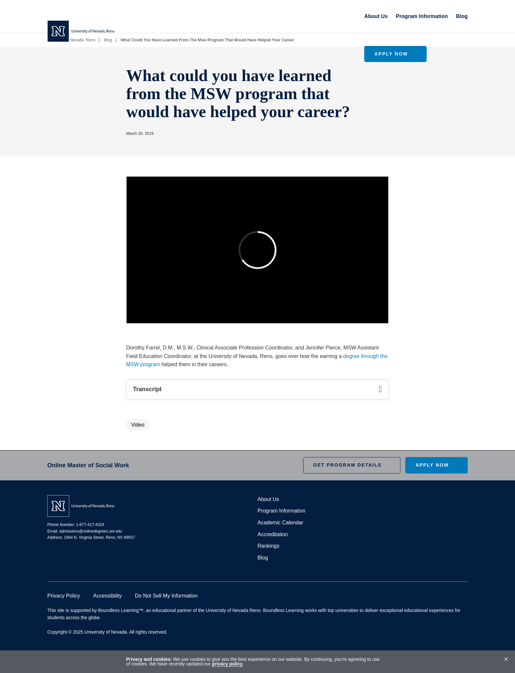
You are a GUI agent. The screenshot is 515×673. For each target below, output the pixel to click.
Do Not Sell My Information (166, 596)
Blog (386, 16)
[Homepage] (80, 16)
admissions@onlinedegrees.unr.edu (90, 531)
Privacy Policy (63, 596)
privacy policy (227, 663)
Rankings (269, 546)
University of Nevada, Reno (71, 40)
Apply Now (432, 16)
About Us (300, 16)
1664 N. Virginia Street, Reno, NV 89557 (99, 537)
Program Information (346, 16)
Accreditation (273, 534)
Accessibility (107, 596)
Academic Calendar (280, 522)
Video (138, 425)
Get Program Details (347, 465)
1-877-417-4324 (90, 524)
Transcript (257, 389)
